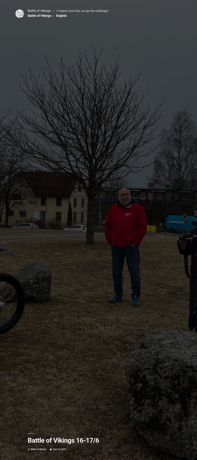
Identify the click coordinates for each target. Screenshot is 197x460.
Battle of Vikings (39, 11)
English (61, 16)
